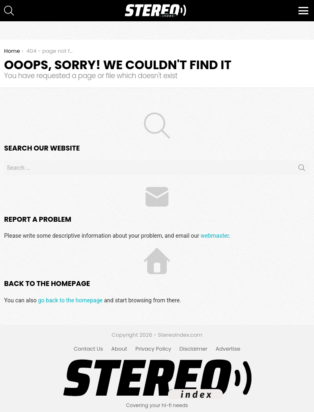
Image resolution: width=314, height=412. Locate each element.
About (119, 349)
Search (302, 169)
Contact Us (88, 349)
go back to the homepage (70, 300)
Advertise (227, 349)
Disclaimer (193, 349)
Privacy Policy (153, 349)
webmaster (215, 235)
